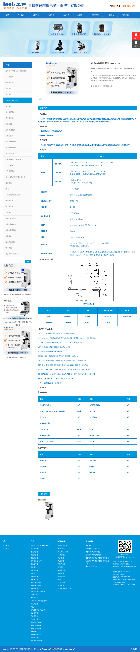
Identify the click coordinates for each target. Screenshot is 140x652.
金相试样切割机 (10, 218)
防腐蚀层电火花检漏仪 (13, 159)
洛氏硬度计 (9, 94)
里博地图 (134, 649)
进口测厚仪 (9, 206)
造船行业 (61, 585)
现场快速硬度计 (10, 242)
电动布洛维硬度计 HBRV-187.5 (17, 357)
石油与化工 (61, 564)
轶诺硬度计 (9, 201)
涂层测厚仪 (9, 118)
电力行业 (61, 558)
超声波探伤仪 (10, 112)
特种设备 (61, 549)
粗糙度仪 (8, 124)
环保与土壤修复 (63, 552)
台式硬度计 (9, 212)
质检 (59, 579)
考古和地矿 (61, 555)
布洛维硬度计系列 (11, 100)
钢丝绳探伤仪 (10, 171)
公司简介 (6, 546)
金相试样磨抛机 (10, 230)
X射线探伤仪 (9, 165)
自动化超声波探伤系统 (13, 195)
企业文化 (6, 549)
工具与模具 (61, 582)
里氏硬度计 (9, 106)
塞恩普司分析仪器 (11, 254)
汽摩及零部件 (62, 546)
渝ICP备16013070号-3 (45, 649)
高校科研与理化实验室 (65, 588)
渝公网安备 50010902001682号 (64, 649)
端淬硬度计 (9, 248)
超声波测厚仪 (10, 130)
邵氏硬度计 (9, 183)
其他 (7, 189)
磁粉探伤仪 (9, 136)
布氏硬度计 (9, 77)
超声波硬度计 (10, 153)
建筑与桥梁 (61, 570)
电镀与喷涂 (61, 576)
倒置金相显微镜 (10, 142)
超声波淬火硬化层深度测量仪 (15, 71)
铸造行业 (61, 573)
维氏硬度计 (9, 83)
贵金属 (60, 567)
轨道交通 (61, 561)
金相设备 (8, 236)
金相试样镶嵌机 (10, 224)
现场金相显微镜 (10, 147)
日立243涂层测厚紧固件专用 (15, 177)
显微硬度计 (9, 88)
